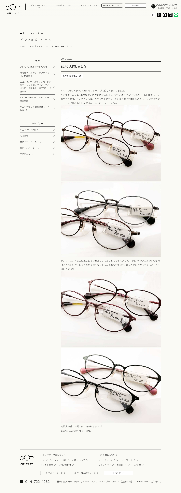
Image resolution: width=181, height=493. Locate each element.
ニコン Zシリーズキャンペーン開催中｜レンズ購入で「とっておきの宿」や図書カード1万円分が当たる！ (35, 87)
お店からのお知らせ (29, 129)
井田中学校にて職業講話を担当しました (34, 108)
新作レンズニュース (29, 147)
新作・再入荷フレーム (112, 5)
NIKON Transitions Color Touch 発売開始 (34, 99)
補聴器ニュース (27, 153)
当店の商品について (63, 5)
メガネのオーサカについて (38, 6)
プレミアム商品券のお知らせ (33, 66)
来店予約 (135, 5)
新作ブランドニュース (30, 141)
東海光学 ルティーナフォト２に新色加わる (34, 74)
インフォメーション (88, 5)
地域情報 (24, 135)
